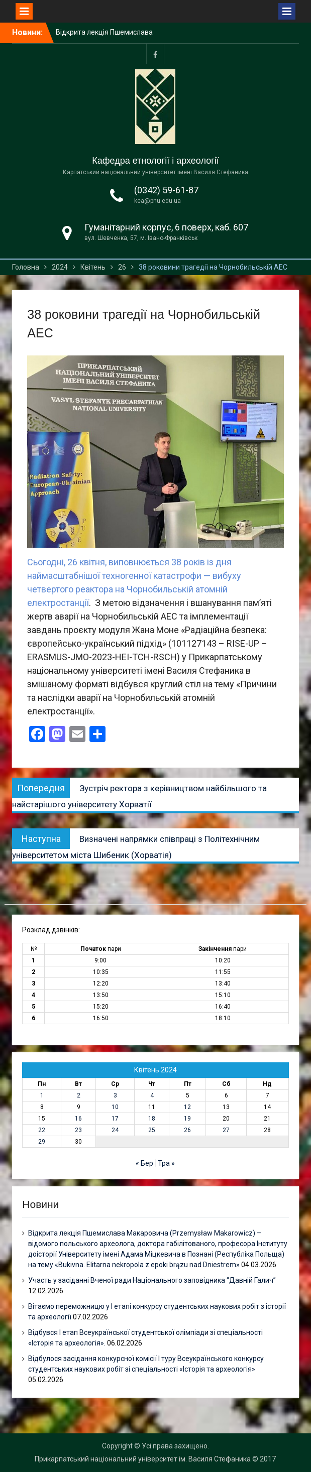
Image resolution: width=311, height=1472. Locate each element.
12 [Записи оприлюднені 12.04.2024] (187, 1107)
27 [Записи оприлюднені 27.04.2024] (226, 1130)
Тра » (166, 1163)
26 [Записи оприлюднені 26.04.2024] (187, 1130)
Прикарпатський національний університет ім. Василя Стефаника (143, 1459)
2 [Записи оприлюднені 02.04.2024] (78, 1095)
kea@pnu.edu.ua (157, 200)
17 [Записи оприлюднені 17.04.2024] (115, 1118)
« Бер (144, 1163)
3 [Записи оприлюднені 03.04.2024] (115, 1095)
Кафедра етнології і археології (155, 161)
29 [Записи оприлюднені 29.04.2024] (41, 1141)
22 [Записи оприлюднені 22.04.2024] (41, 1130)
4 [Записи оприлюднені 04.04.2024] (152, 1095)
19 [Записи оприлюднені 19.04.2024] (187, 1118)
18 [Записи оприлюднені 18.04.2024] (151, 1118)
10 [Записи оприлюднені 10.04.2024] (115, 1107)
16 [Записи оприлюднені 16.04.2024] (78, 1118)
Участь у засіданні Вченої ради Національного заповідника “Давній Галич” (152, 1280)
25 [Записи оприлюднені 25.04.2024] (151, 1130)
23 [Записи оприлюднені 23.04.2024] (78, 1130)
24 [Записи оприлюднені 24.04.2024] (115, 1130)
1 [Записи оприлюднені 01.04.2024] (42, 1095)
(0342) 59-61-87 (166, 190)
